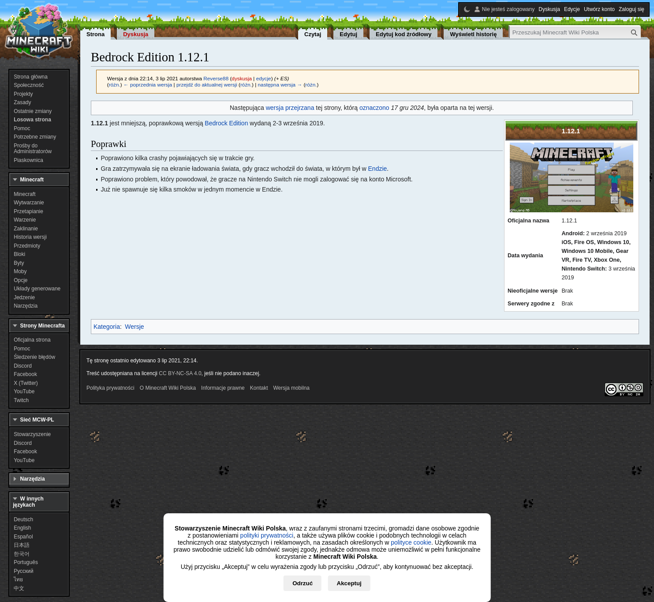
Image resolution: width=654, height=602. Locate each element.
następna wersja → (280, 84)
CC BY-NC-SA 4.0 (180, 373)
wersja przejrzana (290, 107)
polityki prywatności (267, 535)
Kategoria (106, 326)
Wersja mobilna (291, 388)
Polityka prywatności (110, 388)
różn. (114, 84)
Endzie (377, 168)
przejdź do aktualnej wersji (206, 84)
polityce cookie (411, 542)
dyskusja (242, 78)
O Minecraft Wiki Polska (168, 388)
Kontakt (259, 388)
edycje (263, 78)
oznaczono (374, 107)
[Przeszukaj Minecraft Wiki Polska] (575, 32)
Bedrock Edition (226, 123)
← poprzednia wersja (147, 84)
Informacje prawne (223, 388)
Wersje (134, 326)
